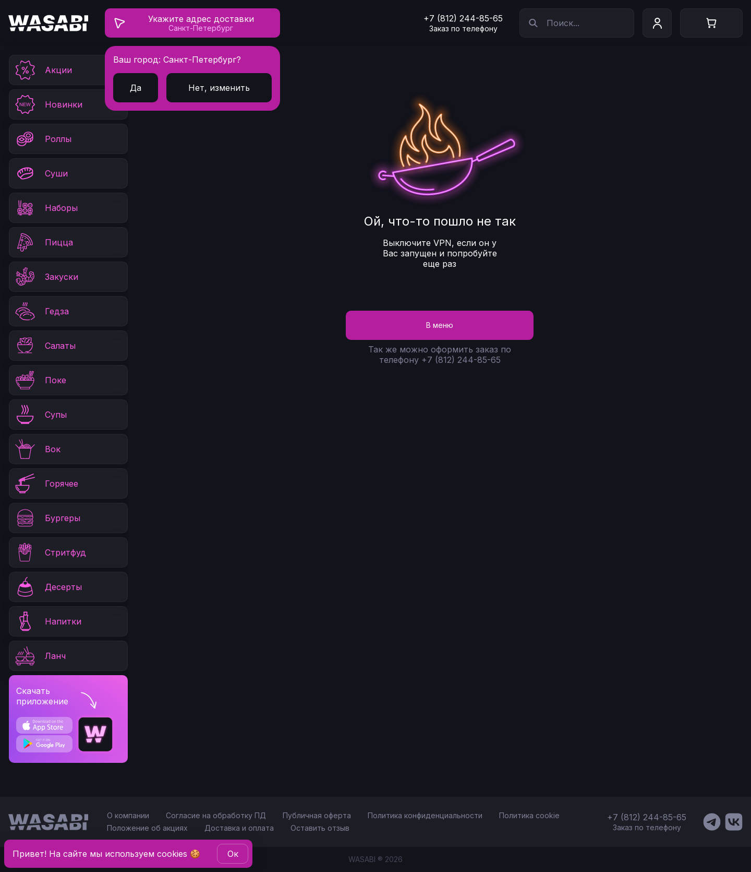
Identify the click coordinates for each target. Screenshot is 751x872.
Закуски (46, 276)
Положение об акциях (147, 827)
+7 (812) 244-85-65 (463, 18)
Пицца (43, 242)
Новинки (48, 104)
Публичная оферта (317, 815)
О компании (128, 815)
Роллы (42, 138)
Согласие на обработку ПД (216, 815)
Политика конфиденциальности (425, 815)
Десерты (48, 586)
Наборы (46, 207)
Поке (40, 380)
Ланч (40, 655)
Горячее (46, 483)
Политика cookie (529, 815)
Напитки (47, 621)
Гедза (41, 311)
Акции (43, 69)
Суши (41, 173)
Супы (40, 414)
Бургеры (47, 517)
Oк (232, 854)
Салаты (45, 345)
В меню (439, 325)
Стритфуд (50, 552)
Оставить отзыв (319, 827)
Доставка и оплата (239, 827)
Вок (37, 449)
